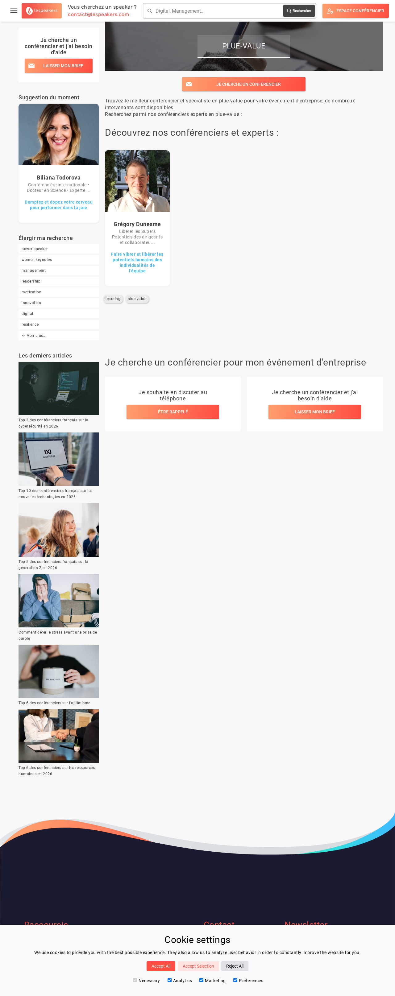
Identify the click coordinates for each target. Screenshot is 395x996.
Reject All (234, 966)
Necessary (146, 980)
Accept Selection (198, 966)
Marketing (212, 980)
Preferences (248, 980)
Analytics (180, 980)
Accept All (161, 966)
